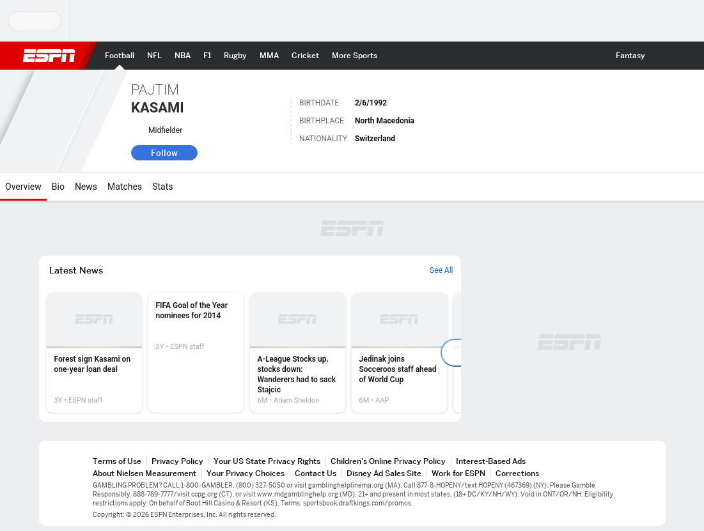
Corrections (517, 473)
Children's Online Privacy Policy (388, 461)
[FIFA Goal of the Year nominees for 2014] (196, 353)
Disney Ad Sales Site (384, 473)
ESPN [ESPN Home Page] (49, 56)
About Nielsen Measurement (144, 473)
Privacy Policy (177, 461)
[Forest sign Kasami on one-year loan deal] (94, 353)
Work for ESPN (458, 473)
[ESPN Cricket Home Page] (305, 56)
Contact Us (315, 473)
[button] (663, 55)
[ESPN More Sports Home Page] (354, 56)
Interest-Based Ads (491, 461)
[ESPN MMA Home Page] (269, 56)
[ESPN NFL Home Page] (154, 56)
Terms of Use (117, 461)
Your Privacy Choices (246, 473)
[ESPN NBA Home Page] (183, 56)
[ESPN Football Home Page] (119, 56)
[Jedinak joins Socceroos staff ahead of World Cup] (399, 353)
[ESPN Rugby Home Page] (235, 56)
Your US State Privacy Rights (267, 461)
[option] (94, 353)
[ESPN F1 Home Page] (207, 56)
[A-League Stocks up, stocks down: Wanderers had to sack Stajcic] (297, 353)
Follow (164, 152)
